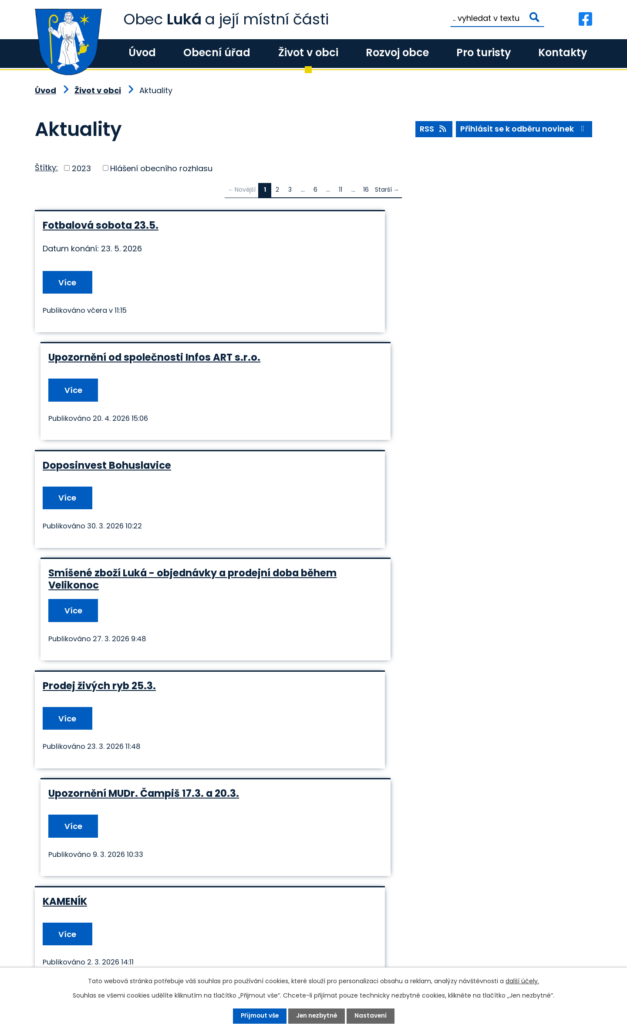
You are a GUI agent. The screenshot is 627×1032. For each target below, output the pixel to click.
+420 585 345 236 (88, 959)
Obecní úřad (216, 52)
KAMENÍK (65, 579)
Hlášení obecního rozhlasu (161, 167)
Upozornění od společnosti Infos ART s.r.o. (431, 225)
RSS (432, 129)
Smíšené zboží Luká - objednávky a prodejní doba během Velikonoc (450, 364)
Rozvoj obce (397, 52)
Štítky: (46, 167)
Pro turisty (483, 52)
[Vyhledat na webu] (497, 18)
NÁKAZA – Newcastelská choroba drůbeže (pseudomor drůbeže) (431, 585)
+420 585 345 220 (163, 959)
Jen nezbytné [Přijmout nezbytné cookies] (317, 1016)
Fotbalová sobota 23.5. (100, 225)
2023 (81, 167)
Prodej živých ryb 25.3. (99, 471)
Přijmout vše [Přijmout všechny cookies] (258, 1016)
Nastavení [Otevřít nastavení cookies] (372, 1016)
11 (340, 190)
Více (69, 282)
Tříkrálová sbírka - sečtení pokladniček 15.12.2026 (168, 693)
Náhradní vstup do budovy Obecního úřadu (434, 693)
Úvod (142, 52)
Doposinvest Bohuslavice (107, 358)
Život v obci (308, 52)
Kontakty (562, 52)
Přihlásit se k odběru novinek (523, 129)
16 (366, 190)
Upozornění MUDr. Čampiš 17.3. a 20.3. (420, 471)
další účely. (522, 981)
